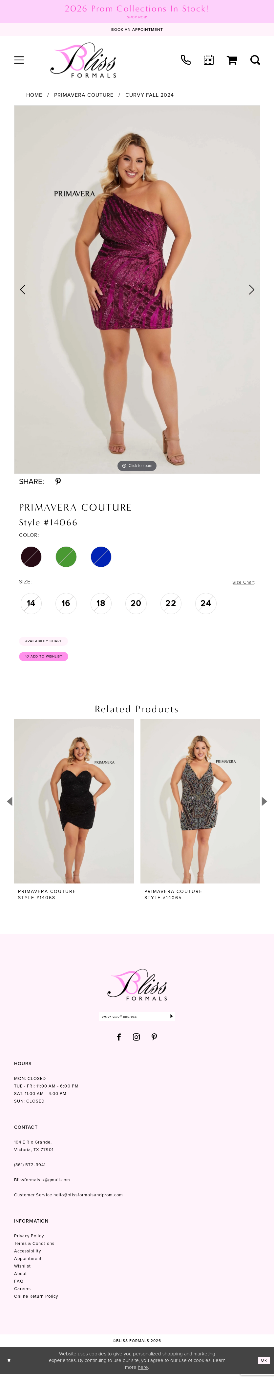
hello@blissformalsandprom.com (88, 1201)
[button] (19, 60)
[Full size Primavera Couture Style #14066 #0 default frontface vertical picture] (137, 290)
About (20, 1279)
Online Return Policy (36, 1302)
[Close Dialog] (9, 1366)
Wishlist (22, 1272)
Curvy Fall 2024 (149, 95)
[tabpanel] (137, 290)
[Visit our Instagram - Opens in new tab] (136, 1043)
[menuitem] (19, 60)
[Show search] (255, 60)
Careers (22, 1294)
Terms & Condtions (34, 1249)
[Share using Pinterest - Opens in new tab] (58, 482)
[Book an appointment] (137, 30)
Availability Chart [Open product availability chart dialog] (49, 643)
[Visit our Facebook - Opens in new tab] (119, 1043)
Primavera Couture (84, 95)
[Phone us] (185, 60)
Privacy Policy (29, 1242)
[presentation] (74, 806)
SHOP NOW (137, 18)
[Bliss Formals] (83, 60)
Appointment (28, 1264)
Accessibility (27, 1257)
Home (34, 95)
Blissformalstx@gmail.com (42, 1186)
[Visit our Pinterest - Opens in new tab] (154, 1043)
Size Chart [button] (242, 582)
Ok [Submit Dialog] (263, 1366)
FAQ (19, 1287)
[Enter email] (137, 1022)
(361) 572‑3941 (30, 1170)
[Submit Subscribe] (171, 1022)
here (143, 1373)
